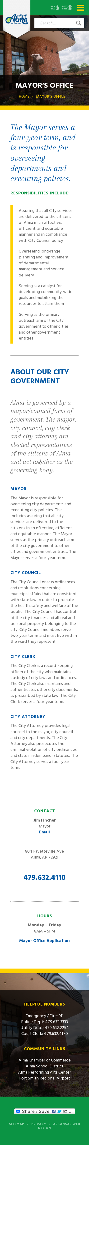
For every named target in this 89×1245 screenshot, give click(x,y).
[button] (78, 23)
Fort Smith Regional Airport (44, 1078)
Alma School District (44, 1066)
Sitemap (16, 1124)
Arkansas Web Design (59, 1125)
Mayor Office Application (44, 940)
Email (44, 832)
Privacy (38, 1124)
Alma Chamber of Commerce (45, 1060)
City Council (25, 572)
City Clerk (23, 656)
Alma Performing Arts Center (44, 1072)
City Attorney (27, 716)
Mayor (18, 488)
